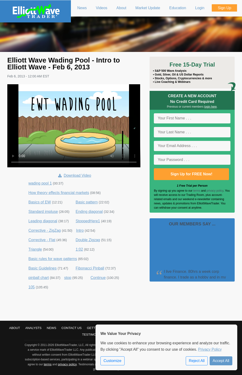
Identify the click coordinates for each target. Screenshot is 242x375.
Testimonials (93, 334)
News (51, 328)
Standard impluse (43, 212)
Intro (80, 230)
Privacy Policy (210, 349)
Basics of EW (39, 202)
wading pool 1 (40, 183)
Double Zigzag (88, 240)
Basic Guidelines (42, 268)
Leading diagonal (42, 221)
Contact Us (71, 328)
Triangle (35, 249)
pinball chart (38, 278)
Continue (98, 278)
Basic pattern (87, 202)
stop (67, 278)
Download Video (74, 175)
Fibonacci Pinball (90, 268)
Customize (112, 361)
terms (196, 190)
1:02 (79, 249)
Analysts (33, 328)
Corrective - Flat (41, 240)
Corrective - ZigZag (44, 230)
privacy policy (215, 190)
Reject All (197, 361)
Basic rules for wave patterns (52, 259)
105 (31, 287)
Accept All (221, 361)
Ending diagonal (89, 212)
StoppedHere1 (88, 221)
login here (210, 106)
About (14, 328)
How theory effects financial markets (58, 193)
